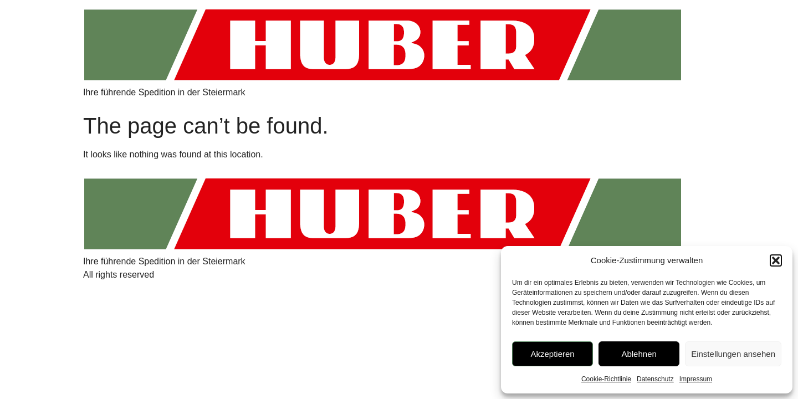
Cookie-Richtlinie (606, 379)
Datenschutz (655, 379)
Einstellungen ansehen (733, 354)
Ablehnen (638, 354)
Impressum (695, 379)
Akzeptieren (552, 354)
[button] (775, 260)
